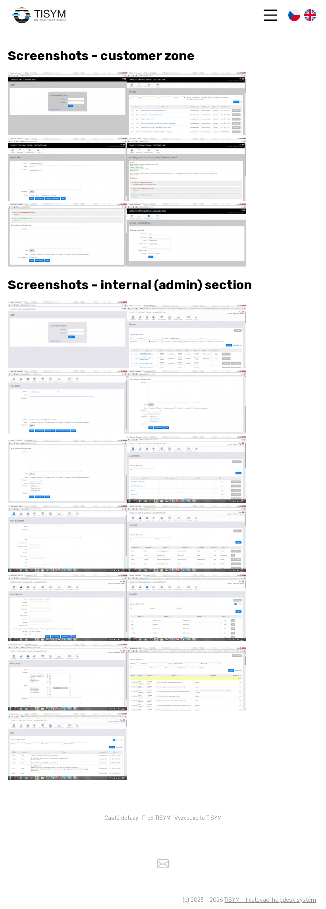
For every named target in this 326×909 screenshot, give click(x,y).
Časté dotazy (121, 818)
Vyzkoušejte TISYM (198, 818)
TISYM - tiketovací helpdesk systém (270, 900)
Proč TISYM (156, 818)
